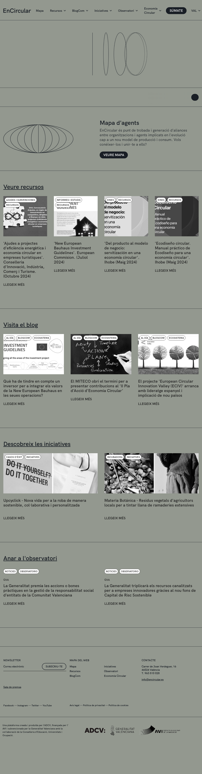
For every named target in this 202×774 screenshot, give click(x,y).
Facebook (8, 721)
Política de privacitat (94, 721)
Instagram (22, 721)
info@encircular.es (153, 696)
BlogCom (80, 11)
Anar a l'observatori (30, 558)
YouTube (47, 721)
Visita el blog (20, 325)
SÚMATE (176, 10)
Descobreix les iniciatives (36, 444)
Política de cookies (118, 721)
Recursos (58, 11)
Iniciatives (103, 11)
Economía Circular (152, 11)
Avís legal (74, 721)
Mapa (40, 11)
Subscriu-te (54, 683)
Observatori (128, 11)
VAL (195, 11)
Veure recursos (23, 187)
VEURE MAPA (113, 155)
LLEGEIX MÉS (13, 301)
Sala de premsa (12, 703)
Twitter (35, 721)
